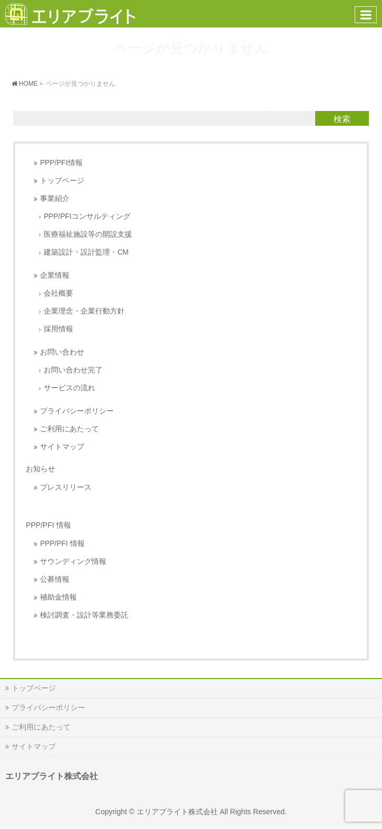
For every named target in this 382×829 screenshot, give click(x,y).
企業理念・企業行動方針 (84, 311)
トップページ (62, 181)
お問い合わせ (62, 352)
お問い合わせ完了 (73, 370)
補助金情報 (58, 597)
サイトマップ (62, 447)
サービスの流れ (69, 388)
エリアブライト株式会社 (177, 811)
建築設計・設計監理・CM (86, 252)
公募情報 (54, 579)
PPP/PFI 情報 (62, 544)
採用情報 (58, 329)
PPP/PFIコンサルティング (87, 216)
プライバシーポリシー (77, 411)
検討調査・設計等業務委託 (84, 615)
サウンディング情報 (73, 561)
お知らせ (40, 468)
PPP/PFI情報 (61, 163)
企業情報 (54, 275)
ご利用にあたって (69, 429)
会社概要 (58, 293)
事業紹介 (54, 199)
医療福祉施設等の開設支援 (88, 234)
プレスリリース (66, 487)
